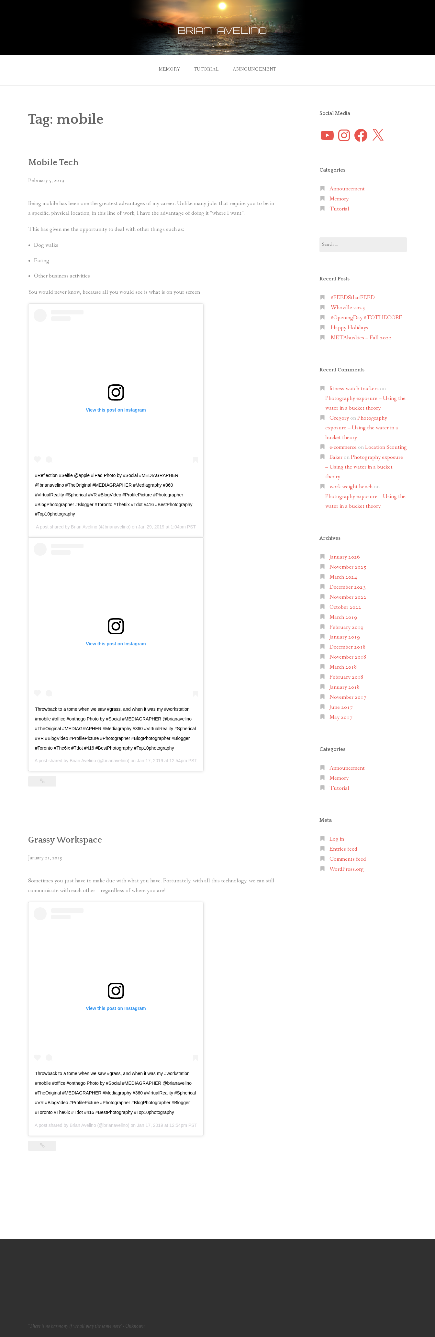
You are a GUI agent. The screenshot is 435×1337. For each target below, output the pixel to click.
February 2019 (346, 627)
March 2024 (343, 577)
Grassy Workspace (65, 840)
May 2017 (340, 717)
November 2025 (347, 567)
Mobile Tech (53, 162)
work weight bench (351, 487)
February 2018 (346, 677)
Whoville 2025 (348, 308)
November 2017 (347, 697)
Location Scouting (386, 447)
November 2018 (347, 657)
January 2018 (344, 687)
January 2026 (344, 557)
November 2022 (347, 597)
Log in (336, 839)
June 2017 (341, 707)
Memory (169, 69)
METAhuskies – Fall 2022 (361, 338)
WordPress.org (346, 869)
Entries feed (343, 849)
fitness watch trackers (354, 388)
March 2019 (343, 617)
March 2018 (343, 667)
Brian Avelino (84, 526)
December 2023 (347, 587)
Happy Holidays (349, 328)
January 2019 (344, 637)
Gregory (339, 418)
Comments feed (347, 859)
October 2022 (345, 607)
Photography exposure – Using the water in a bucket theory (361, 427)
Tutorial (206, 69)
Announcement (254, 69)
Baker (335, 457)
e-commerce (343, 447)
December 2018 (347, 647)
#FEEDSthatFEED (353, 297)
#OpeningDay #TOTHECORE (366, 318)
